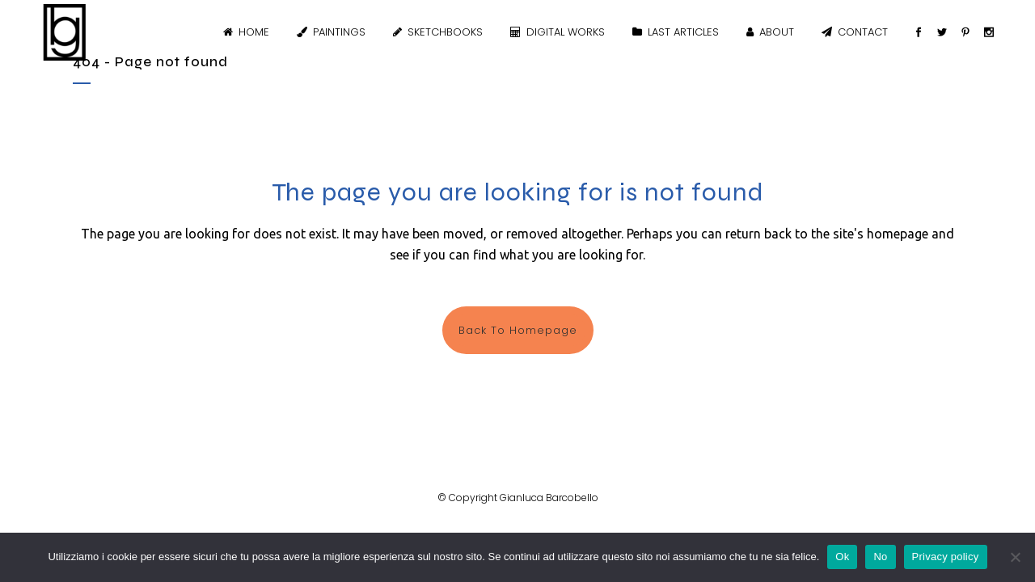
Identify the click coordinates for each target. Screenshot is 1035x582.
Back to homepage (517, 330)
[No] (1015, 557)
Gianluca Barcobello (549, 497)
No (880, 556)
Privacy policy (945, 556)
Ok (842, 556)
